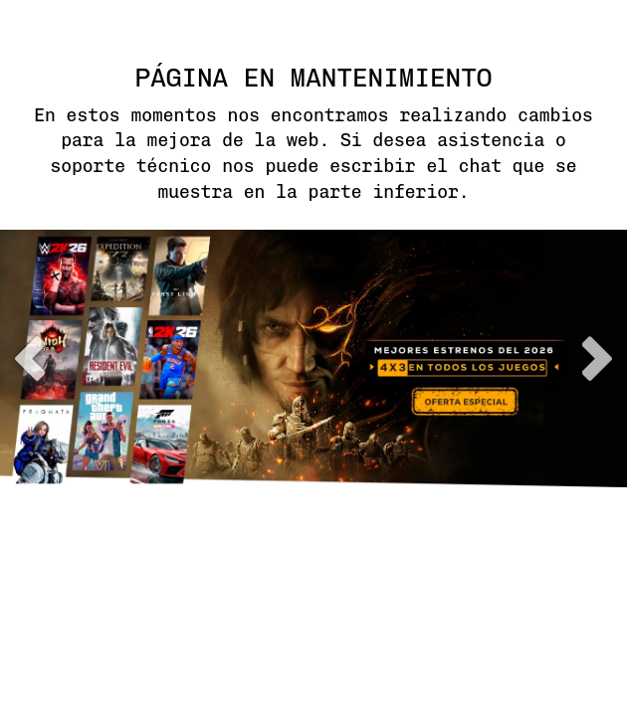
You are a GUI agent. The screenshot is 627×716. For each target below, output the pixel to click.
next (597, 358)
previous (30, 358)
